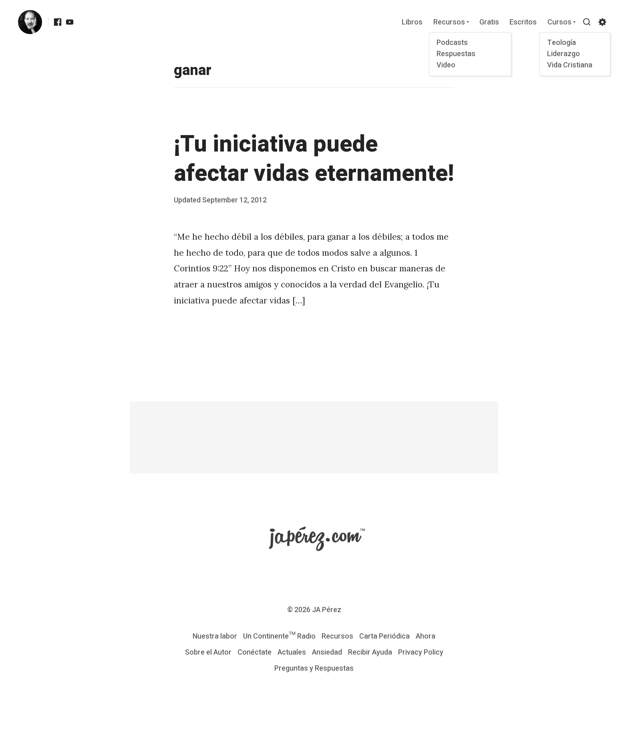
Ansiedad (327, 652)
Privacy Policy (420, 652)
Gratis (489, 22)
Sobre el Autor (208, 652)
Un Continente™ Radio (279, 636)
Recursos (449, 22)
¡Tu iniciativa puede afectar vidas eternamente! (314, 158)
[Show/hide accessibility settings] (602, 22)
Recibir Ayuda (370, 652)
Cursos (559, 22)
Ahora (425, 636)
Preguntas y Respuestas (314, 668)
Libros (412, 22)
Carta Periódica (384, 636)
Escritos (523, 22)
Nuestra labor (215, 636)
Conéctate (255, 652)
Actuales (292, 652)
